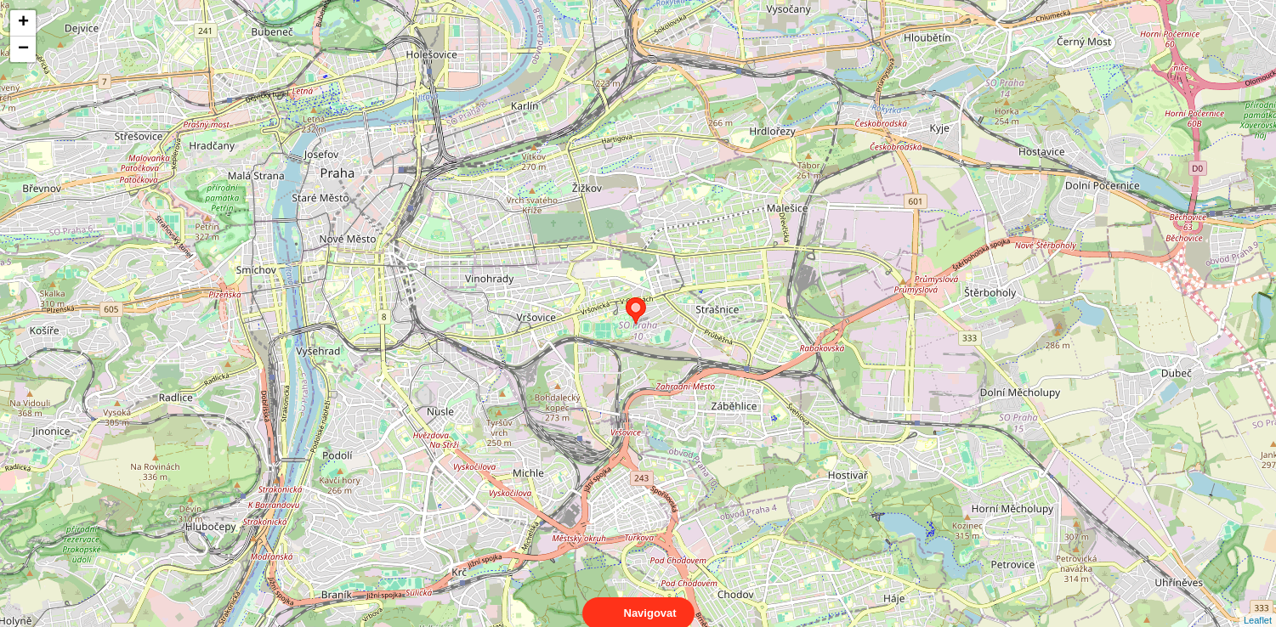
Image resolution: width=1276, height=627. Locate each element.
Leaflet (1258, 605)
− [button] (23, 49)
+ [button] (23, 23)
